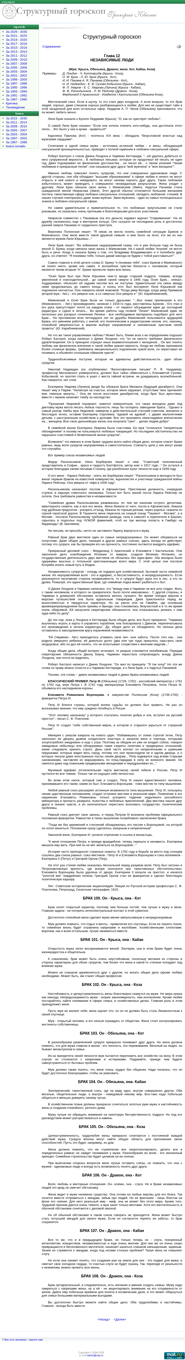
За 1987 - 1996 (16, 142)
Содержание (51, 46)
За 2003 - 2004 (16, 71)
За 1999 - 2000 (16, 79)
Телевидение (15, 107)
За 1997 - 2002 (16, 138)
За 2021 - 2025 (16, 35)
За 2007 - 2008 (16, 63)
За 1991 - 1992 (16, 95)
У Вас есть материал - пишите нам (22, 1339)
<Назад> (103, 1319)
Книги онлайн (15, 146)
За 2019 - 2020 (16, 39)
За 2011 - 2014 (16, 122)
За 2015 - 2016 (16, 47)
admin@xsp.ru (95, 1355)
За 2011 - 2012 (16, 55)
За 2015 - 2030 (16, 118)
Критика (12, 103)
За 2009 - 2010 (16, 59)
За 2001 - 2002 (16, 75)
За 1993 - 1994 (16, 91)
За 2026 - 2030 (16, 31)
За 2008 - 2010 (16, 126)
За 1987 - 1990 (16, 99)
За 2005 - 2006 (16, 67)
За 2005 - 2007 (16, 130)
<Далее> (120, 1319)
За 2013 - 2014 (16, 51)
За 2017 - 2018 (16, 43)
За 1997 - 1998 (16, 83)
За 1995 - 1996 (16, 87)
